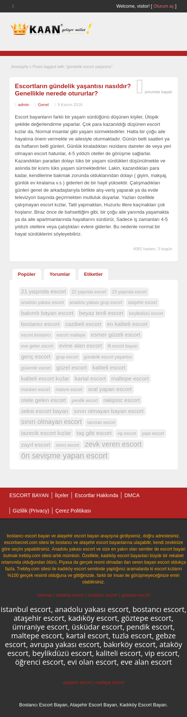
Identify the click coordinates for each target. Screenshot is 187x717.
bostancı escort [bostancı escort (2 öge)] (40, 324)
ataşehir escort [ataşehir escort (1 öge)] (142, 302)
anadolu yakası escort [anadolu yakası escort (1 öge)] (42, 302)
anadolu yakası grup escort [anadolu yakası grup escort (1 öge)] (96, 302)
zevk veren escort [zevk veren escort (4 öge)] (113, 444)
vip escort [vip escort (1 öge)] (126, 433)
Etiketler (93, 274)
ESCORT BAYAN (29, 495)
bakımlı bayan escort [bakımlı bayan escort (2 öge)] (47, 313)
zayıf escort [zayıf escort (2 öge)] (35, 445)
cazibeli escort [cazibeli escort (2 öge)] (83, 324)
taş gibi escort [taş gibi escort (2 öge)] (94, 433)
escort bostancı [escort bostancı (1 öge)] (36, 335)
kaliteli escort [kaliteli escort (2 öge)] (108, 367)
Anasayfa (19, 66)
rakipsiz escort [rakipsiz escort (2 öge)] (121, 400)
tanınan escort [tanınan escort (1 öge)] (101, 422)
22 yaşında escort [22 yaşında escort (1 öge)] (89, 291)
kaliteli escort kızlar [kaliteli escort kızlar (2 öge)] (45, 378)
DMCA (131, 495)
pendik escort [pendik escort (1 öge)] (85, 400)
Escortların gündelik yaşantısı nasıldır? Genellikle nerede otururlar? (73, 90)
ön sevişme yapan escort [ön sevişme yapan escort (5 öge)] (64, 455)
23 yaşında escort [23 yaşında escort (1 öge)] (129, 291)
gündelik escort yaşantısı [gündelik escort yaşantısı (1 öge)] (108, 357)
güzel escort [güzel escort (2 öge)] (71, 367)
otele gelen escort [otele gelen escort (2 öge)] (43, 400)
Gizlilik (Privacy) (31, 511)
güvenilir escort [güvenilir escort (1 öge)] (36, 368)
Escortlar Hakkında (96, 495)
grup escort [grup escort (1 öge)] (67, 357)
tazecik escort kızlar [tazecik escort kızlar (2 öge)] (46, 433)
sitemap (44, 595)
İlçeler (62, 495)
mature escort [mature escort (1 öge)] (69, 389)
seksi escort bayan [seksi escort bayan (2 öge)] (44, 411)
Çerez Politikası (73, 511)
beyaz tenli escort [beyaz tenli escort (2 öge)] (101, 313)
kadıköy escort (70, 595)
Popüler (27, 274)
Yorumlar (60, 274)
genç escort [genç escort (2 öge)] (36, 356)
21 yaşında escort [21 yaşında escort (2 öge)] (43, 291)
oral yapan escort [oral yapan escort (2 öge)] (110, 389)
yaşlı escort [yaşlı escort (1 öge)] (153, 433)
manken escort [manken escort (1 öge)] (35, 389)
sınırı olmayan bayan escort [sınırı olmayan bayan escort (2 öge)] (108, 411)
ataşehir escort (77, 682)
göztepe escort (135, 595)
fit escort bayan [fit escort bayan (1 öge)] (122, 346)
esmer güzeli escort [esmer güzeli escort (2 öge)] (115, 334)
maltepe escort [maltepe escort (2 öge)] (130, 378)
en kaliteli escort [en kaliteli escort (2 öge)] (127, 324)
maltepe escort (109, 682)
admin (23, 104)
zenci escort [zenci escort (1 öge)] (67, 445)
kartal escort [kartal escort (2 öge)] (90, 378)
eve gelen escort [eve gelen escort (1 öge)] (37, 346)
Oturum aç (164, 6)
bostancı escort (103, 595)
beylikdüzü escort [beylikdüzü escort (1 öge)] (146, 313)
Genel (43, 104)
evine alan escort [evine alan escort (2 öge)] (80, 345)
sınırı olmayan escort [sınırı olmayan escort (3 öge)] (51, 421)
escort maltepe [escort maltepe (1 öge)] (70, 335)
